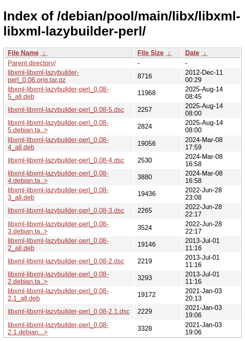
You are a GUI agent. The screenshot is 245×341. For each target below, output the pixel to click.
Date (192, 52)
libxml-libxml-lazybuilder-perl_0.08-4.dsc (66, 160)
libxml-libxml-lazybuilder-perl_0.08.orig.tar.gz (43, 76)
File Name (23, 52)
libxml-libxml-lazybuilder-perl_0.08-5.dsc (66, 109)
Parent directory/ (32, 63)
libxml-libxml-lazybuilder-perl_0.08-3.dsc (66, 210)
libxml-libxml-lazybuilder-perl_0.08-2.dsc (66, 261)
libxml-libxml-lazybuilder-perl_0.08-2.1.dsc (69, 311)
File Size (150, 52)
